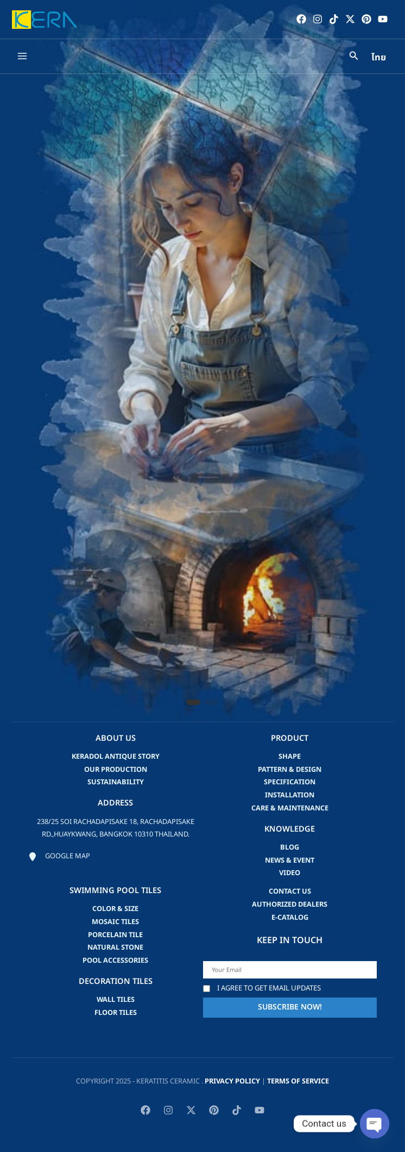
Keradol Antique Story (116, 756)
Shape (290, 756)
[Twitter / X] (350, 19)
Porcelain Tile (115, 935)
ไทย (378, 57)
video (289, 873)
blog (289, 847)
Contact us (290, 891)
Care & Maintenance (289, 808)
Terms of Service (298, 1081)
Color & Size (115, 908)
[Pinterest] (366, 19)
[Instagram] (317, 19)
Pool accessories (115, 960)
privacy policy (232, 1081)
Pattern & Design (289, 769)
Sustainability (115, 782)
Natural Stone (115, 947)
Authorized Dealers (289, 904)
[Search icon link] (354, 57)
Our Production (115, 769)
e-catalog (289, 917)
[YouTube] (383, 19)
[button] (193, 702)
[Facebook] (301, 19)
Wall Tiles (116, 999)
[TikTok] (334, 19)
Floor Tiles (115, 1012)
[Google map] (59, 856)
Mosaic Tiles (115, 921)
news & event (289, 860)
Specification (289, 782)
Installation (289, 795)
